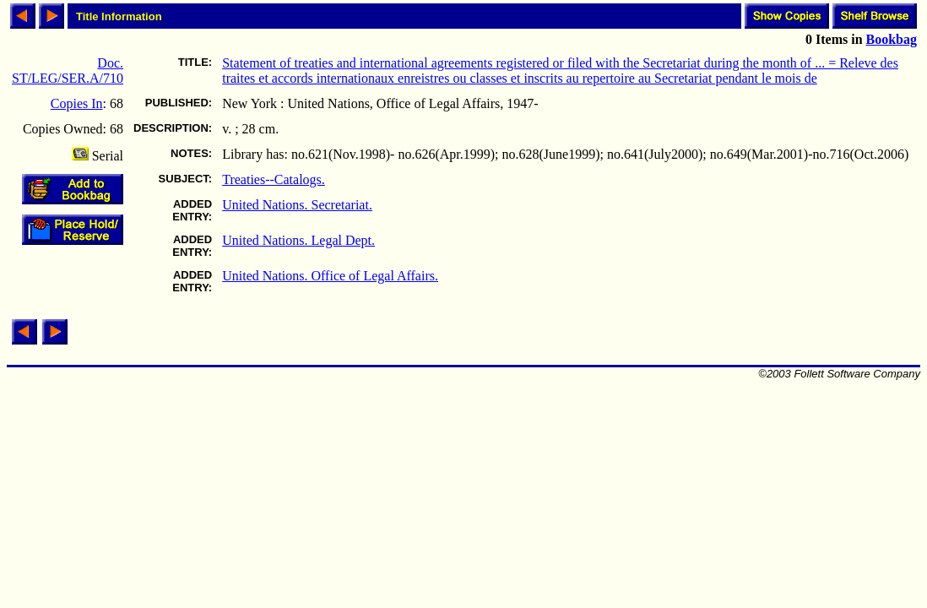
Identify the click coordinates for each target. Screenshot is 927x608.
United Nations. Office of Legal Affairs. (330, 276)
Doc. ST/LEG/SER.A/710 (67, 70)
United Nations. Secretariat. (297, 205)
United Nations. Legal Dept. (298, 240)
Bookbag (891, 39)
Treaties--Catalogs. (273, 179)
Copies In (77, 103)
